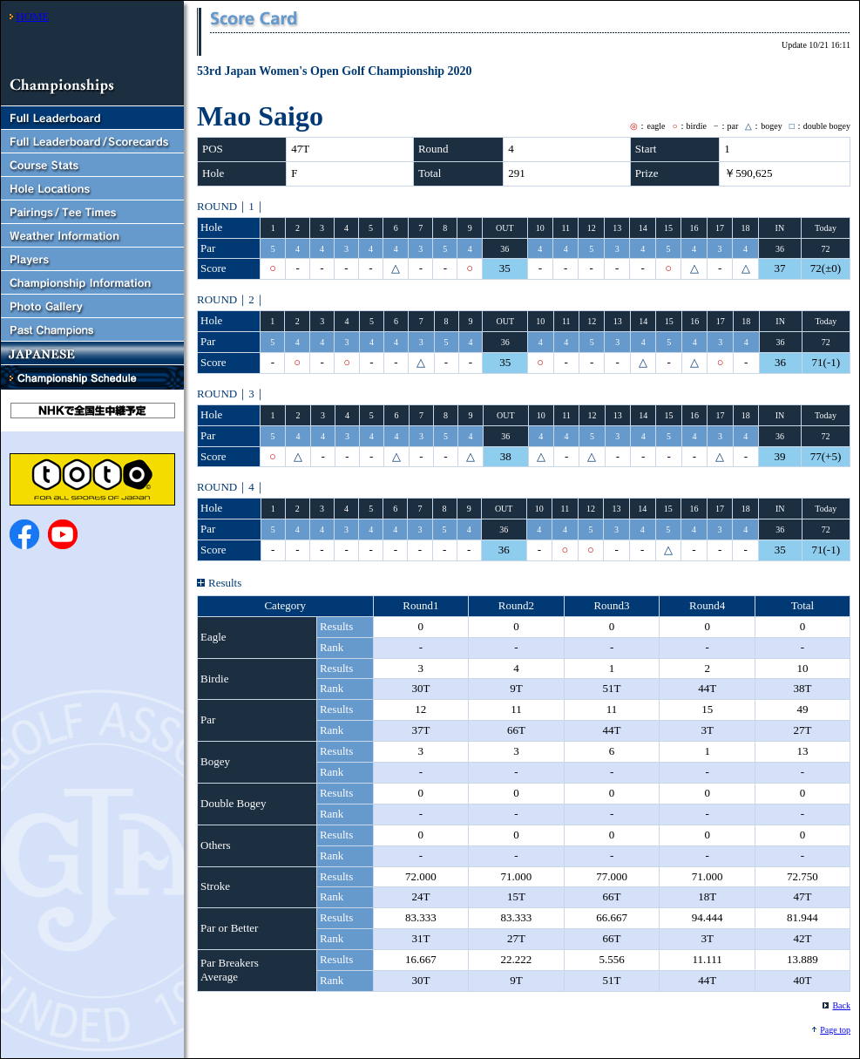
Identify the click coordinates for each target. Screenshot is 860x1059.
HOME (32, 16)
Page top (835, 1030)
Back (841, 1005)
